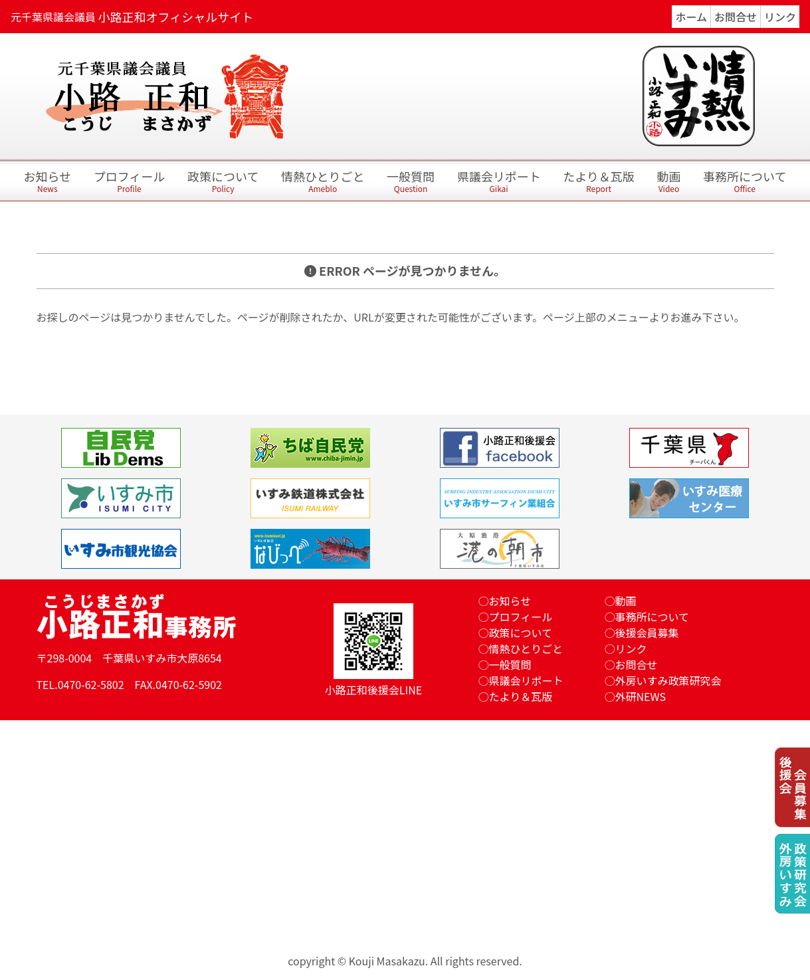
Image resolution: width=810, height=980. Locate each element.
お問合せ (735, 17)
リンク (780, 17)
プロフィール (129, 182)
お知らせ (47, 182)
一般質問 (411, 182)
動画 (668, 182)
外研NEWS (640, 696)
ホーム (691, 17)
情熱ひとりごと (322, 182)
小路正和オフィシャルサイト (176, 16)
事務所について (744, 182)
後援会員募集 (647, 632)
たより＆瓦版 (599, 182)
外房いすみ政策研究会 (668, 680)
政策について (222, 182)
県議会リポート (499, 182)
